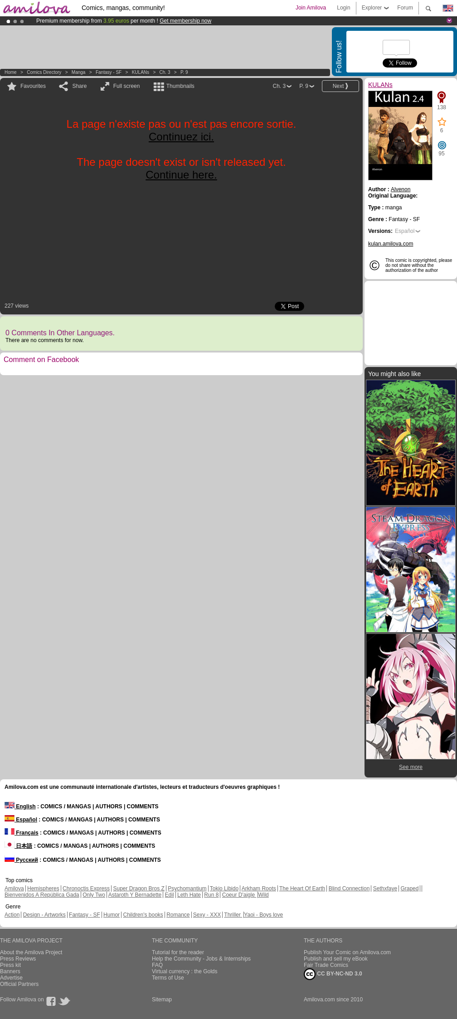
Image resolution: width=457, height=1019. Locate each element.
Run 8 (211, 895)
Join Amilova (311, 8)
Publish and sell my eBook (336, 959)
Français (22, 833)
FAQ (157, 965)
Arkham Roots (259, 888)
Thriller (233, 915)
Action (12, 915)
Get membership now (185, 21)
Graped (409, 888)
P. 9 (184, 72)
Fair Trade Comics (326, 965)
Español (404, 231)
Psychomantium (187, 888)
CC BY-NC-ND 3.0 (333, 974)
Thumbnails (180, 86)
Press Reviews (18, 959)
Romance (178, 915)
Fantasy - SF (109, 72)
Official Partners (19, 984)
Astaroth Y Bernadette (135, 895)
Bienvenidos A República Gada (42, 895)
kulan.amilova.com (390, 244)
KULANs (140, 72)
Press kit (10, 965)
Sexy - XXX (207, 915)
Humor (111, 915)
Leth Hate (189, 895)
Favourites (33, 86)
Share (79, 86)
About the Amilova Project (31, 952)
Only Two (94, 895)
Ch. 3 (165, 72)
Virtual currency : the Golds (185, 971)
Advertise (11, 978)
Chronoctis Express (86, 888)
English (20, 806)
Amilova (14, 888)
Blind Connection (349, 888)
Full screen (126, 86)
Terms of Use (168, 978)
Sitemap (162, 999)
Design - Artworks (44, 915)
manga (79, 72)
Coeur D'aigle (239, 895)
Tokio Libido (224, 888)
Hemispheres (43, 888)
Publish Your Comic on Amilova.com (347, 952)
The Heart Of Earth (302, 888)
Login (343, 8)
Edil (169, 895)
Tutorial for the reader (178, 952)
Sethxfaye (385, 888)
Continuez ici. (181, 136)
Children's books (143, 915)
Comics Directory (44, 72)
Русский (21, 860)
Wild (263, 895)
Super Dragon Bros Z (138, 888)
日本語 (18, 846)
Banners (10, 971)
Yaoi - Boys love (263, 915)
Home (11, 72)
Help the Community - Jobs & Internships (201, 959)
